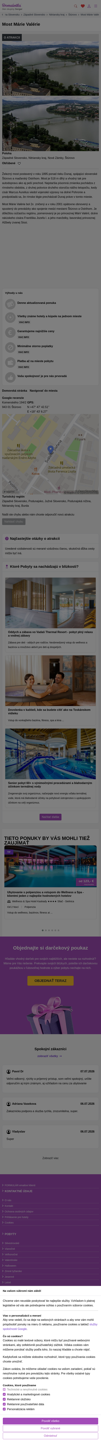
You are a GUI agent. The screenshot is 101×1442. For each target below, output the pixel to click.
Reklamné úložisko (19, 1399)
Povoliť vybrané (50, 1428)
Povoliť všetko (50, 1420)
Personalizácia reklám (21, 1409)
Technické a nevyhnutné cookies (27, 1389)
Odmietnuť (50, 1435)
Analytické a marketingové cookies (28, 1394)
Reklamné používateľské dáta (25, 1404)
